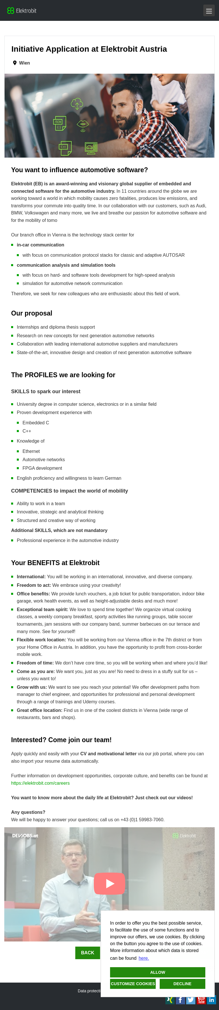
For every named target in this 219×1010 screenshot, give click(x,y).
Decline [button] (182, 983)
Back (87, 952)
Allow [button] (157, 972)
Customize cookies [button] (133, 983)
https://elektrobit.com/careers (40, 783)
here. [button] (144, 958)
